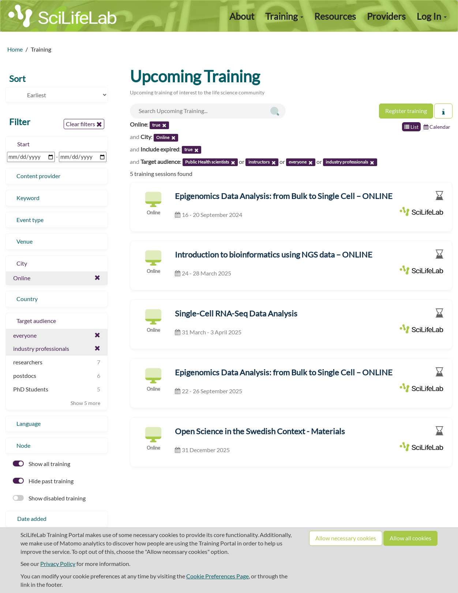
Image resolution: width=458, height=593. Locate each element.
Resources (335, 16)
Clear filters (84, 124)
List (411, 127)
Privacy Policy (57, 563)
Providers (386, 16)
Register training (406, 110)
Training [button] (284, 16)
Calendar (437, 127)
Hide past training (43, 480)
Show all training (41, 463)
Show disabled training (49, 498)
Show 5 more (85, 403)
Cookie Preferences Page (217, 576)
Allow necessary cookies (345, 537)
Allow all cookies (410, 537)
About (241, 16)
